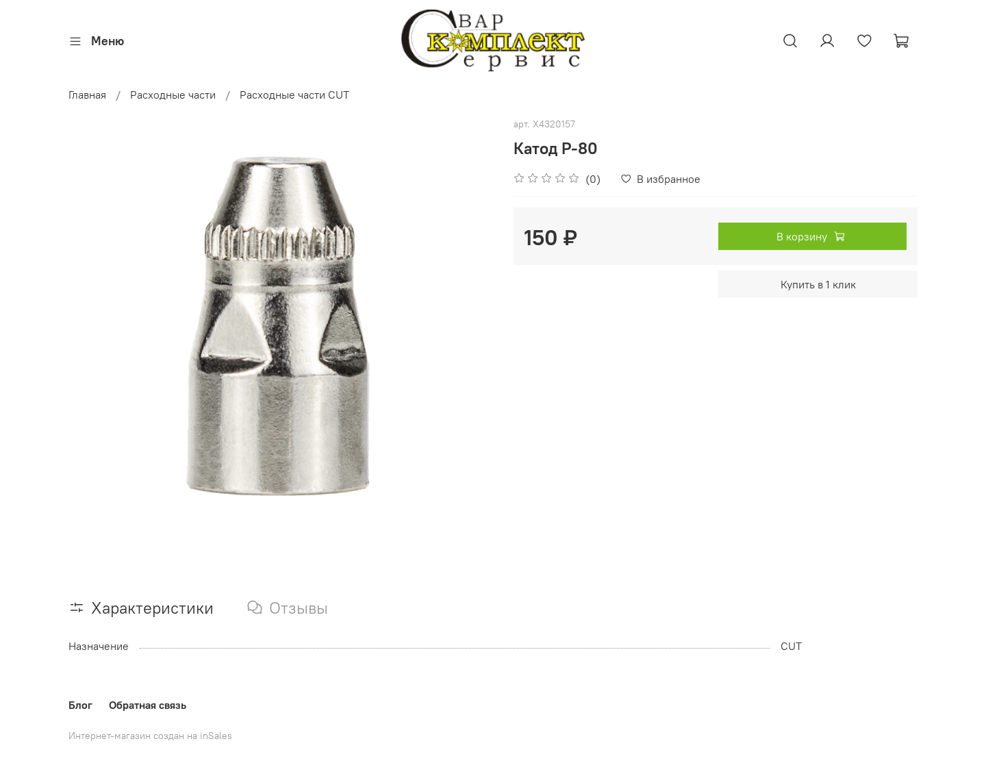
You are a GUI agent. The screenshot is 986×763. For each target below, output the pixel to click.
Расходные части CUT (294, 94)
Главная (87, 94)
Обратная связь (147, 705)
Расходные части (173, 94)
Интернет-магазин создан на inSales (150, 735)
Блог (80, 705)
